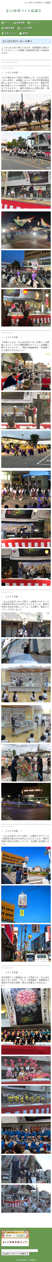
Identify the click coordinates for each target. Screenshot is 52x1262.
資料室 (25, 33)
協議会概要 (9, 28)
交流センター (10, 33)
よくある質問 (26, 28)
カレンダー (35, 23)
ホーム (8, 23)
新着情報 (21, 23)
